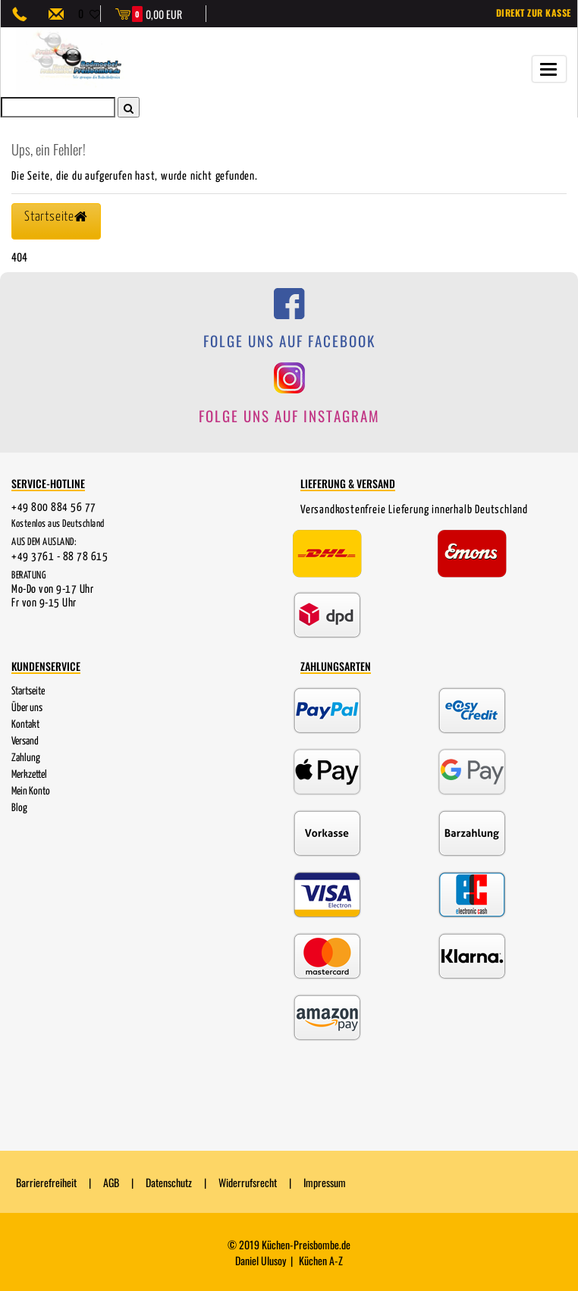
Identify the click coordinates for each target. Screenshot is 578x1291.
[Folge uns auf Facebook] (289, 327)
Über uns (26, 707)
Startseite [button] (54, 217)
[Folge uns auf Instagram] (289, 402)
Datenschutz (169, 1182)
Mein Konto (30, 790)
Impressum (324, 1182)
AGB (111, 1182)
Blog (19, 807)
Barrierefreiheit (46, 1182)
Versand (25, 740)
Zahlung (25, 757)
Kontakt (25, 724)
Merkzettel (29, 774)
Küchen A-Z (321, 1260)
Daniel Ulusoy (260, 1260)
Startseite (28, 690)
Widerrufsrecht (247, 1182)
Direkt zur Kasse (533, 12)
